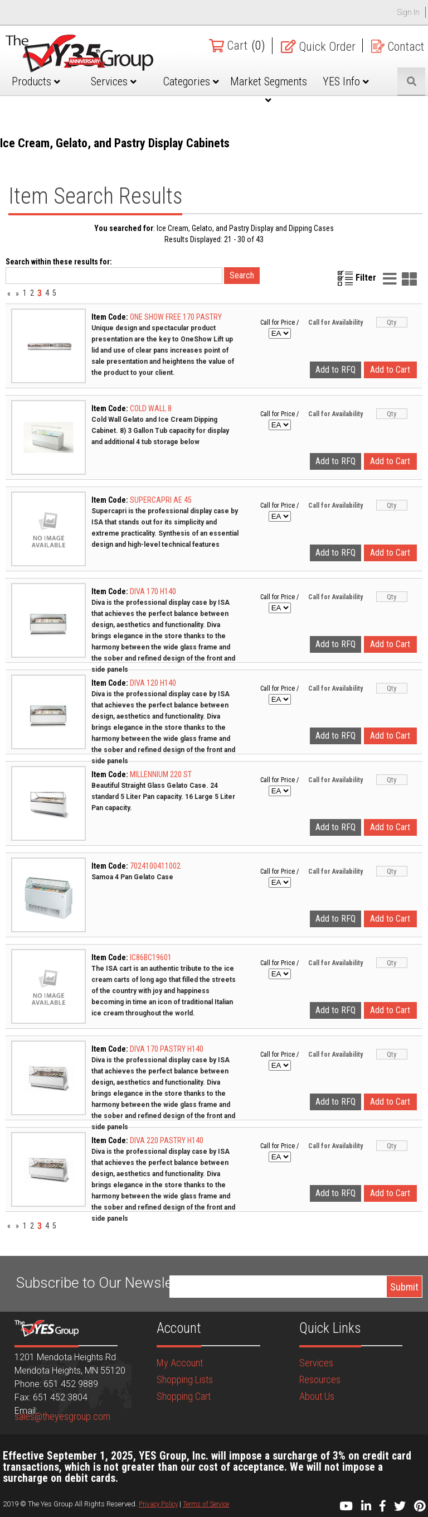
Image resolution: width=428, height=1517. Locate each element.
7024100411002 (155, 865)
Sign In (408, 12)
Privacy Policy (158, 1504)
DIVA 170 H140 (153, 591)
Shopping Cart (184, 1396)
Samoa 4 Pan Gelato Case (132, 877)
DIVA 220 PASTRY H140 (166, 1140)
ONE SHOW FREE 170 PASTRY (176, 316)
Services (114, 81)
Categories (191, 81)
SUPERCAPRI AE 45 (161, 499)
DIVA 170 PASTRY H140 (166, 1048)
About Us (316, 1396)
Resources (320, 1379)
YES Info (346, 81)
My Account (180, 1363)
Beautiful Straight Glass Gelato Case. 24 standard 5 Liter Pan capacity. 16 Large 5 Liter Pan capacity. (163, 797)
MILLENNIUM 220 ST (161, 774)
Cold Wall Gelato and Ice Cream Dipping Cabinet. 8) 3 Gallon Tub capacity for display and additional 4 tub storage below (160, 431)
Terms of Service (206, 1504)
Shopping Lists (185, 1379)
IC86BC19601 (151, 957)
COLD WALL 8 (151, 408)
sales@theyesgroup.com (62, 1416)
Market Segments (268, 90)
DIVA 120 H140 (153, 682)
